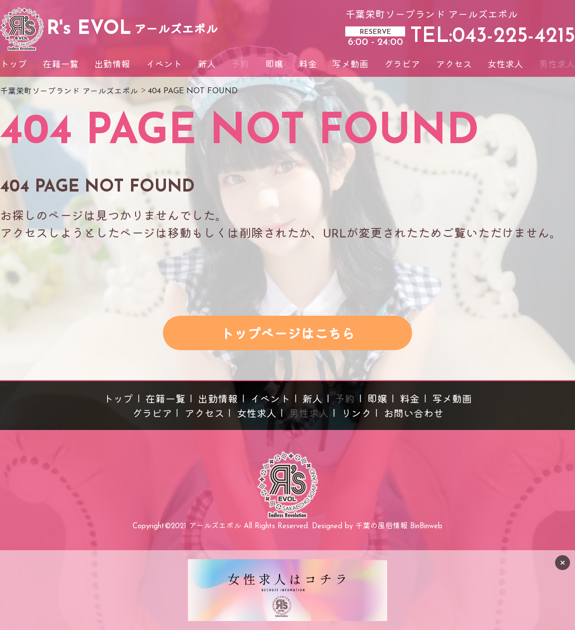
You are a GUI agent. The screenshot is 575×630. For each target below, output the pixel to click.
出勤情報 (112, 65)
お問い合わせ (413, 415)
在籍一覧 (61, 65)
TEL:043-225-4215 (492, 36)
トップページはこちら (287, 335)
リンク (356, 415)
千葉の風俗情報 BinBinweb (398, 526)
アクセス (454, 65)
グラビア (402, 65)
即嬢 (274, 65)
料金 (308, 65)
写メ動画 (350, 65)
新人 (207, 65)
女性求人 (505, 65)
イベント (164, 65)
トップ (13, 65)
